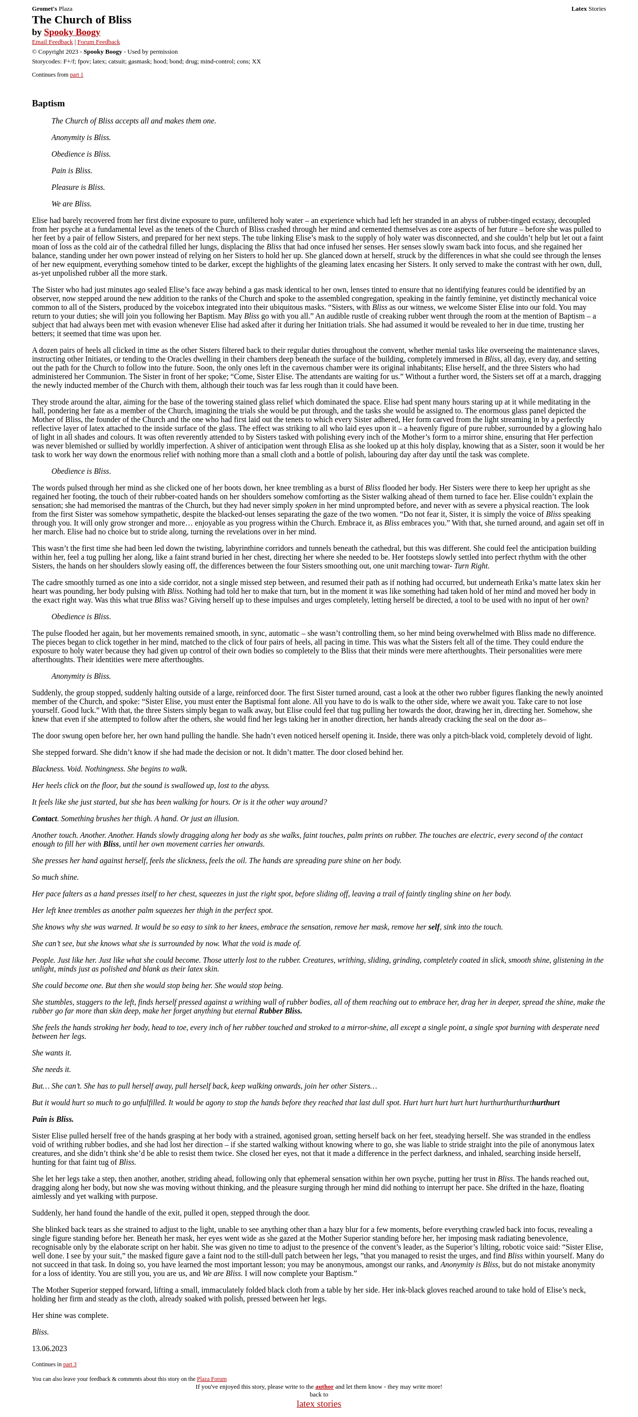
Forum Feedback (99, 41)
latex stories (319, 1403)
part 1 (76, 74)
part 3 (70, 1364)
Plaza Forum (212, 1379)
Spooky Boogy (72, 32)
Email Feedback (52, 41)
